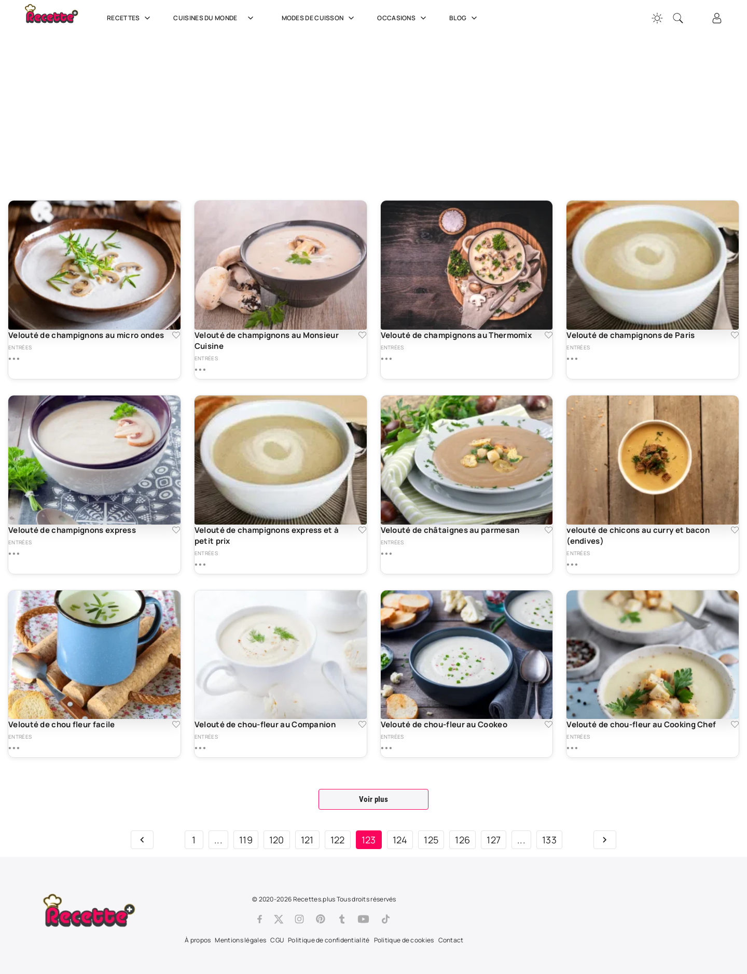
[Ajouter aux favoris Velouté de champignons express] (176, 530)
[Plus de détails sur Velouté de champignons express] (13, 553)
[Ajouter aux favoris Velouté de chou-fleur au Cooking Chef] (735, 724)
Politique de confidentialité (328, 940)
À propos (198, 940)
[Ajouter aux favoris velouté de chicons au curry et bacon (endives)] (735, 530)
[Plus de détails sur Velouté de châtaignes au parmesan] (386, 553)
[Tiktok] (386, 919)
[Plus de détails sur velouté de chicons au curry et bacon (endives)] (571, 564)
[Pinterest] (320, 919)
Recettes (130, 18)
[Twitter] (278, 919)
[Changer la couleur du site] (657, 18)
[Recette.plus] (58, 18)
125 (431, 840)
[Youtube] (363, 919)
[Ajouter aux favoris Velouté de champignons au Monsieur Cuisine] (362, 335)
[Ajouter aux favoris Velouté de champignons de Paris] (735, 335)
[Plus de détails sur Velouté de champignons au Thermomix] (386, 358)
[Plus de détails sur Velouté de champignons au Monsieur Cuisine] (200, 369)
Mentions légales (240, 940)
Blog (464, 18)
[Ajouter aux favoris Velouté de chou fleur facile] (176, 724)
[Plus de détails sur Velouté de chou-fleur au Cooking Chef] (571, 748)
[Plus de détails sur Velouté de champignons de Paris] (571, 358)
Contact (451, 940)
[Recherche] (678, 18)
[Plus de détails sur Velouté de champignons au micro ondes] (13, 358)
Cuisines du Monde (216, 18)
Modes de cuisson (319, 18)
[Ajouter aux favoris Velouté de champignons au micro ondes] (176, 335)
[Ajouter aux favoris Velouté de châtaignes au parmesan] (548, 530)
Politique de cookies (404, 940)
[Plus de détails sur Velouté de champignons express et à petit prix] (200, 564)
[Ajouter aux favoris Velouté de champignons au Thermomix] (548, 335)
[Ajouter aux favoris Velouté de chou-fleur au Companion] (362, 724)
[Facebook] (259, 919)
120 (276, 840)
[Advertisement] (319, 116)
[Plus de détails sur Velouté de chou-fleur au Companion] (200, 748)
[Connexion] (717, 18)
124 (400, 840)
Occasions (402, 18)
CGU (277, 940)
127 (494, 840)
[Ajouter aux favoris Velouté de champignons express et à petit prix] (362, 530)
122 (337, 840)
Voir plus (373, 799)
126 (462, 840)
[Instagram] (299, 919)
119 (246, 840)
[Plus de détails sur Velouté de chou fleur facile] (13, 748)
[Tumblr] (342, 919)
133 (549, 840)
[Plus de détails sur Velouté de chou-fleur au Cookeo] (386, 748)
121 (307, 840)
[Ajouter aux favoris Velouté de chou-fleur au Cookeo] (548, 724)
